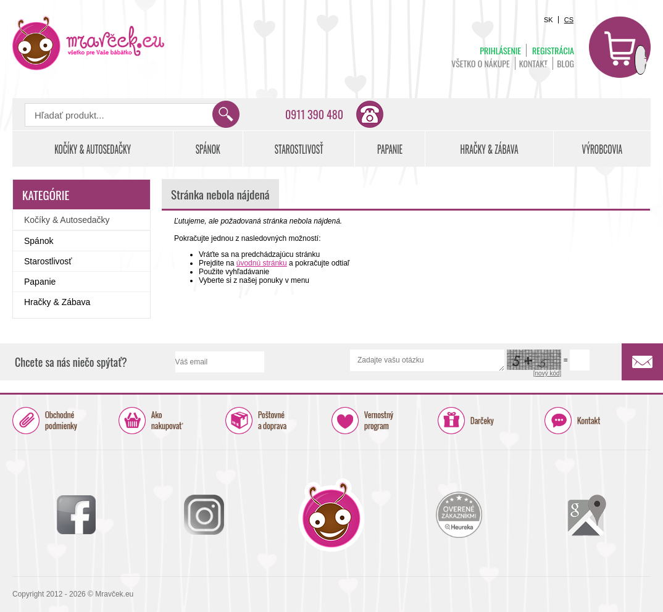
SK (548, 19)
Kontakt (533, 63)
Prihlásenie (500, 50)
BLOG (565, 63)
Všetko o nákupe (480, 63)
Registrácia (553, 50)
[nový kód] (547, 373)
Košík (620, 47)
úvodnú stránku (261, 263)
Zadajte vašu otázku (427, 360)
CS (568, 19)
